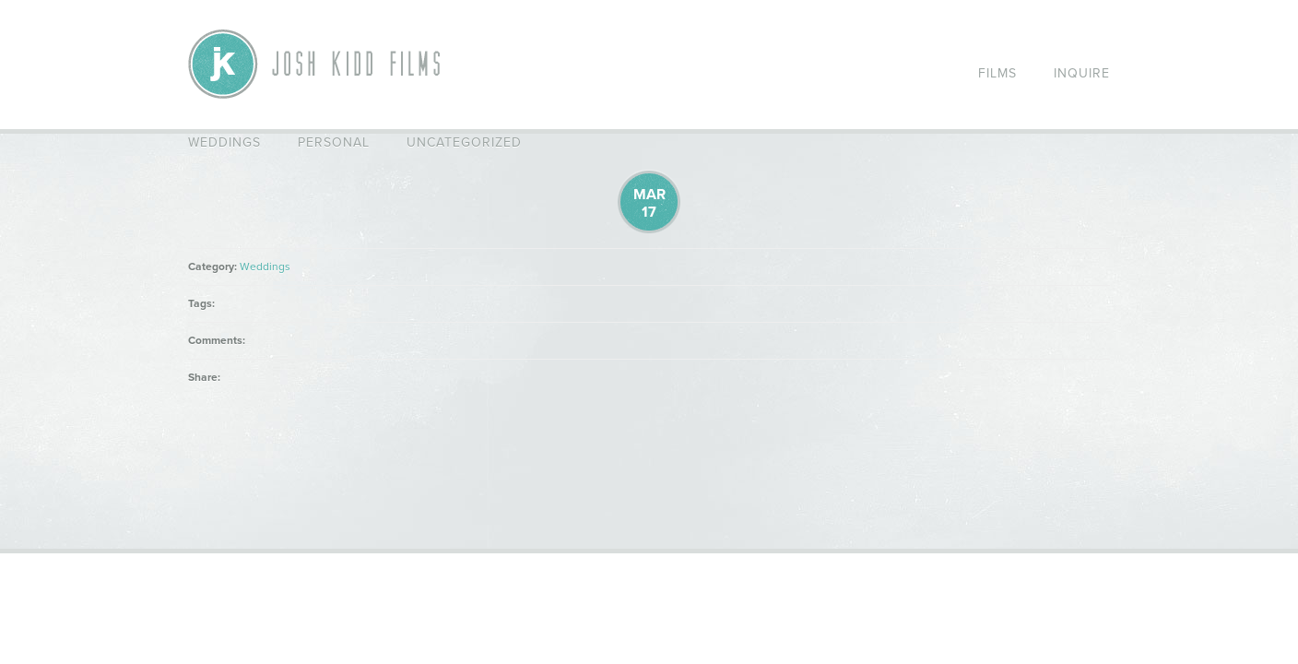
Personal (334, 142)
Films (997, 73)
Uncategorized (464, 142)
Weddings (224, 142)
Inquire (1082, 73)
